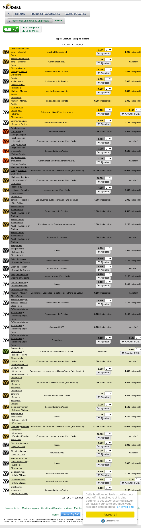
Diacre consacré (18, 282)
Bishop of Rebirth (19, 355)
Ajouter (103, 53)
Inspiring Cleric (18, 446)
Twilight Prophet (18, 135)
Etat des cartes (81, 508)
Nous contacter (12, 508)
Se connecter (31, 31)
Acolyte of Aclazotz (20, 278)
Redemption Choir (19, 364)
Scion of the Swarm (20, 262)
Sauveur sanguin (18, 121)
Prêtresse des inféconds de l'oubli (17, 209)
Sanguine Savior (19, 124)
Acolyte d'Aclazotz (19, 275)
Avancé (58, 21)
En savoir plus (125, 507)
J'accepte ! (110, 514)
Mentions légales (30, 508)
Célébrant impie (18, 472)
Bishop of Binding (19, 410)
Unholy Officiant (18, 475)
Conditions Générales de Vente (56, 508)
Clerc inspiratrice (18, 443)
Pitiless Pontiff (17, 84)
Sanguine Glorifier (19, 493)
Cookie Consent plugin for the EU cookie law (110, 521)
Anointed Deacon (19, 286)
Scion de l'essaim (19, 259)
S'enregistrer (31, 27)
